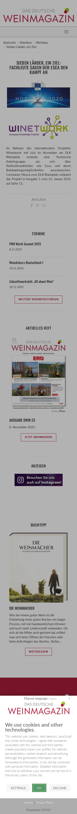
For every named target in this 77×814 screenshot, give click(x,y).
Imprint (28, 802)
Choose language (36, 698)
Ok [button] (39, 788)
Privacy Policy (44, 802)
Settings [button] (18, 788)
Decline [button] (59, 788)
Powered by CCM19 (38, 810)
